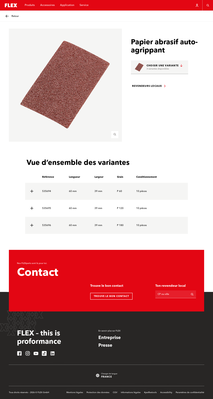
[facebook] (19, 353)
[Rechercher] (192, 294)
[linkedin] (52, 353)
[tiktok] (44, 353)
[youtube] (36, 353)
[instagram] (28, 353)
